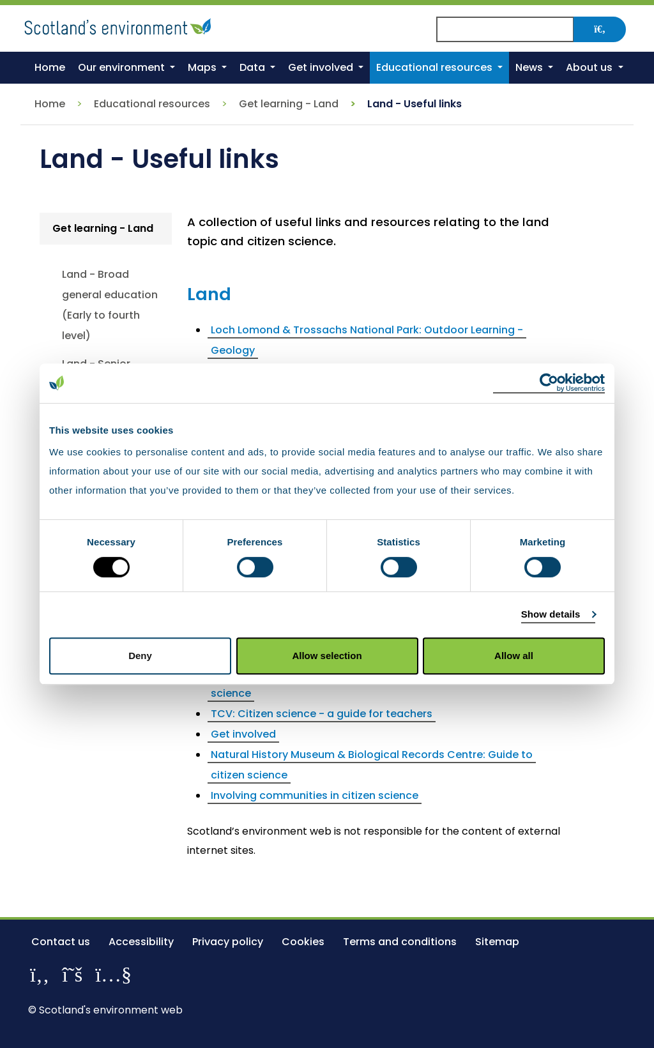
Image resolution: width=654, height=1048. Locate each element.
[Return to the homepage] (119, 24)
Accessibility (141, 941)
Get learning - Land (288, 103)
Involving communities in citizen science (314, 795)
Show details (551, 614)
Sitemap (497, 941)
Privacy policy (227, 941)
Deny (140, 655)
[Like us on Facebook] (39, 974)
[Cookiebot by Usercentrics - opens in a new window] (549, 383)
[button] (126, 68)
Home (49, 103)
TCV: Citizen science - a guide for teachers (321, 713)
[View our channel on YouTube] (113, 974)
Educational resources (152, 103)
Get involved (243, 734)
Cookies (303, 941)
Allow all (513, 655)
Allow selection (326, 655)
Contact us (60, 941)
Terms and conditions (400, 941)
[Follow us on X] (72, 974)
